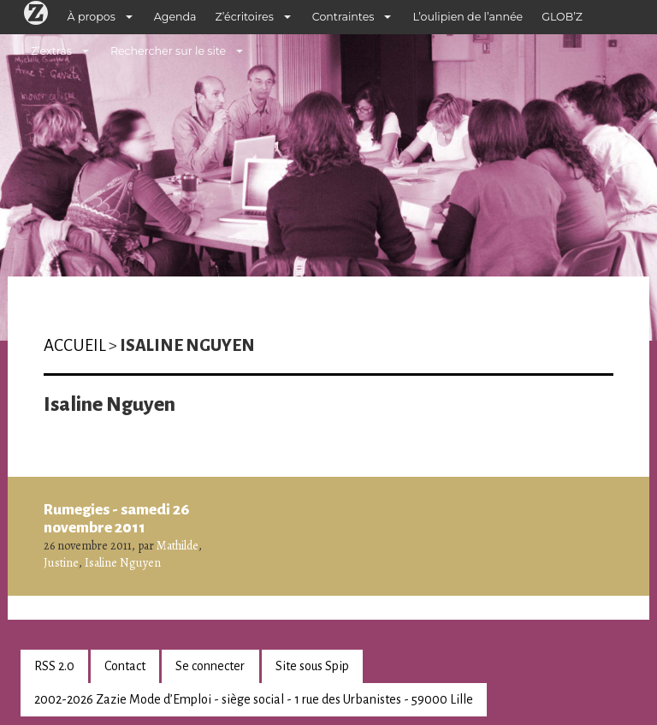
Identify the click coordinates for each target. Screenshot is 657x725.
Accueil (75, 345)
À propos (91, 16)
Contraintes (343, 16)
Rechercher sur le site (168, 51)
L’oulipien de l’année (467, 16)
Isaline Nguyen (123, 563)
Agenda (175, 16)
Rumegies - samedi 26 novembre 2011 (116, 519)
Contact (124, 666)
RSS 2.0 (54, 666)
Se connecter (210, 666)
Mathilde (177, 546)
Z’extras (51, 51)
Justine (61, 563)
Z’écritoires (245, 16)
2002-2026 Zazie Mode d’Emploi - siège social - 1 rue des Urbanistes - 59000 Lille (253, 699)
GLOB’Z (562, 16)
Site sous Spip (312, 666)
